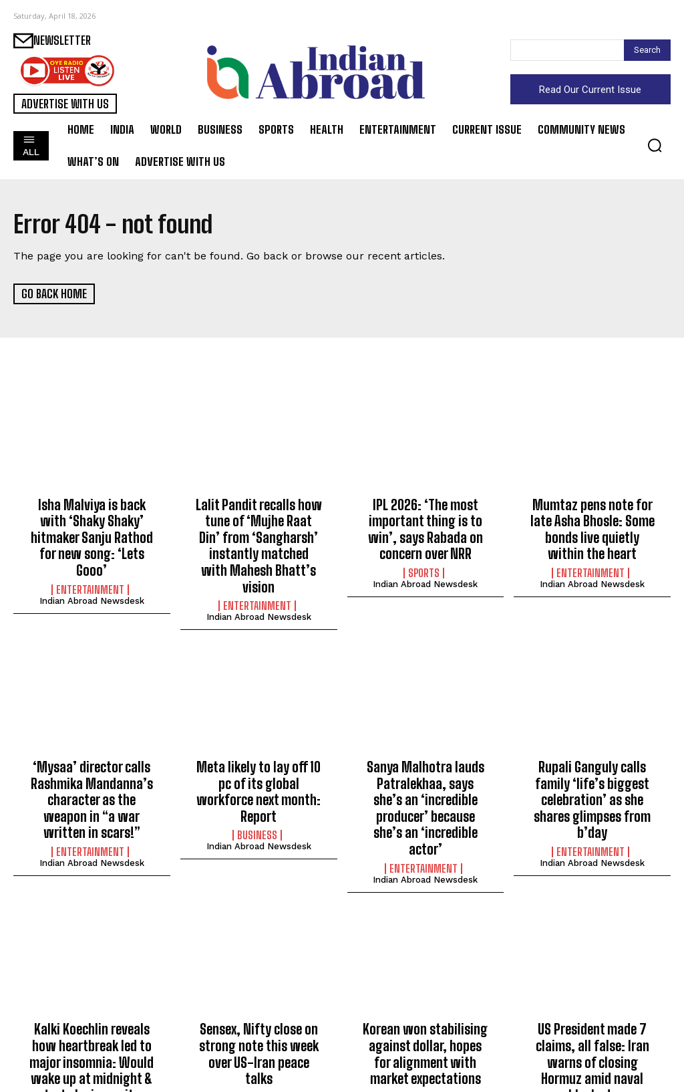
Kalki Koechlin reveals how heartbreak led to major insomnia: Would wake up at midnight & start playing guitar (91, 1004)
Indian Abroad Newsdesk (91, 576)
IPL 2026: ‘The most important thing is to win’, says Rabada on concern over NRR (425, 525)
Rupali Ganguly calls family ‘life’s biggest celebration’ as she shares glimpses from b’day (592, 768)
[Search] (647, 50)
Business (257, 801)
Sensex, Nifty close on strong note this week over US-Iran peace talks (258, 989)
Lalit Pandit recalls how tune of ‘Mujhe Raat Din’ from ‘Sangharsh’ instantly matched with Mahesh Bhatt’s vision (259, 532)
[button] (655, 145)
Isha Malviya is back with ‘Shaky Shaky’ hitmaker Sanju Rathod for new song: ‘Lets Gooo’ (92, 525)
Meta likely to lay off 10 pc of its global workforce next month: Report (258, 761)
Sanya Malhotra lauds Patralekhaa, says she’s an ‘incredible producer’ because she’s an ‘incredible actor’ (425, 768)
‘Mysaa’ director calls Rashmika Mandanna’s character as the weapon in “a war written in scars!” (91, 768)
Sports (424, 565)
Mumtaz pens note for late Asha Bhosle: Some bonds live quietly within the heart (592, 525)
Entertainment (90, 565)
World (590, 1037)
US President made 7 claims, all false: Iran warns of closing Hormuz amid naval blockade (592, 997)
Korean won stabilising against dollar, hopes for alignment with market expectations (425, 997)
